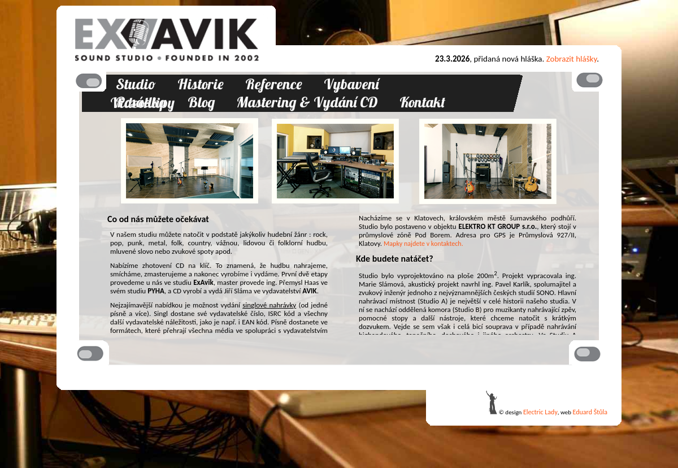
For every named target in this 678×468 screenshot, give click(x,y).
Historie (200, 84)
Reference (273, 84)
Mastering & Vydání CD (307, 102)
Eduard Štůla (590, 412)
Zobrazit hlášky (571, 59)
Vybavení (351, 84)
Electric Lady (540, 412)
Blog (201, 102)
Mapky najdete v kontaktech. (423, 244)
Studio (136, 84)
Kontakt (422, 102)
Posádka (141, 102)
